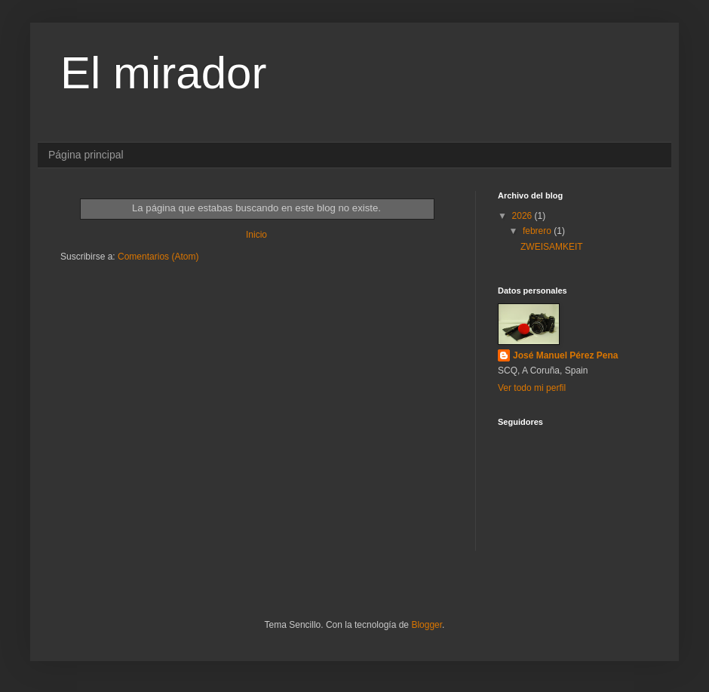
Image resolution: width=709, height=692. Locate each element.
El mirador (163, 73)
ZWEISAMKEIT (551, 246)
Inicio (256, 234)
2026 (523, 216)
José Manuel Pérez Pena (565, 355)
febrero (538, 231)
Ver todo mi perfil (532, 388)
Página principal (86, 155)
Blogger (426, 625)
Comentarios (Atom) (158, 256)
